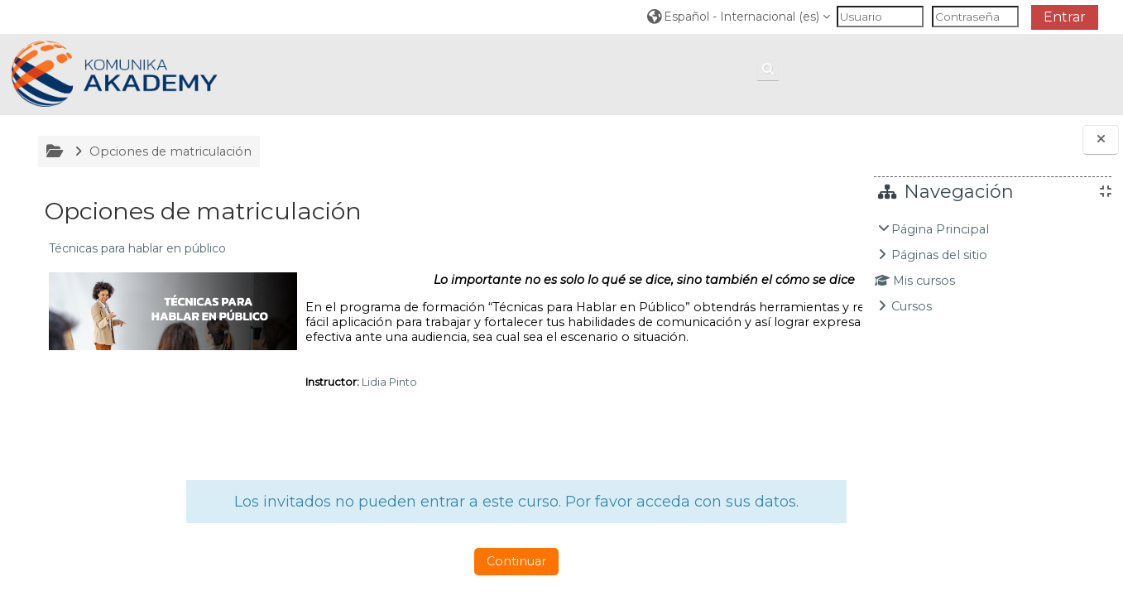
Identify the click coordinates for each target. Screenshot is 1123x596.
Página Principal (940, 229)
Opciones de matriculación (169, 151)
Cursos (911, 306)
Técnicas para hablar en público (135, 248)
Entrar (1065, 17)
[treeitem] (993, 268)
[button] (739, 16)
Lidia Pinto (387, 396)
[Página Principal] (115, 73)
